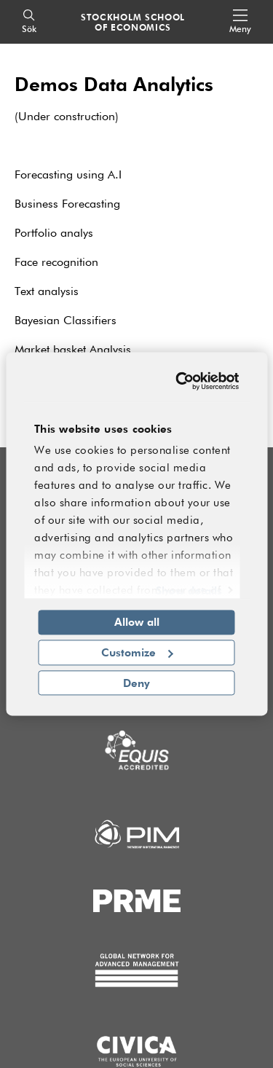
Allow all (136, 621)
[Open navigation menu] (240, 22)
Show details (189, 590)
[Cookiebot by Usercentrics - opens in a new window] (182, 381)
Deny (136, 682)
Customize (137, 652)
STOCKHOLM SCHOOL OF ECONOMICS (133, 22)
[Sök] (29, 22)
